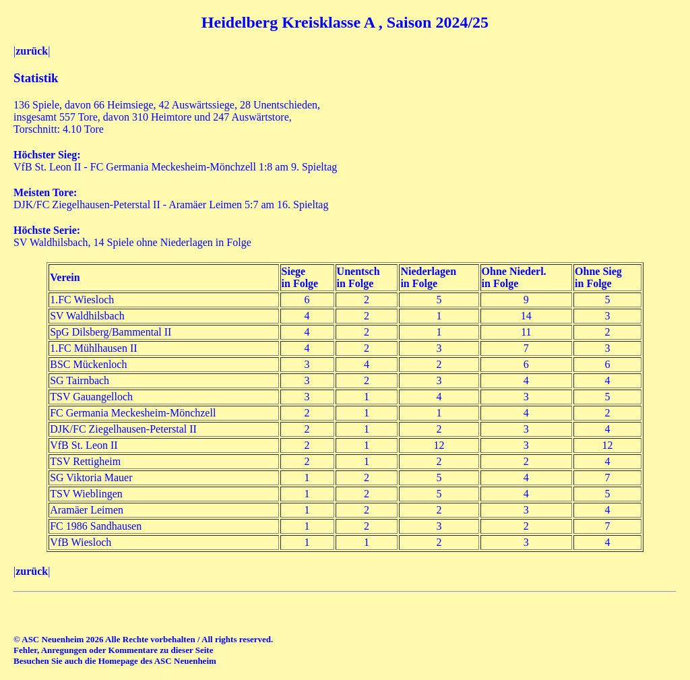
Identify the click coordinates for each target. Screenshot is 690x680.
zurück (31, 51)
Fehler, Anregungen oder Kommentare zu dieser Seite (113, 650)
